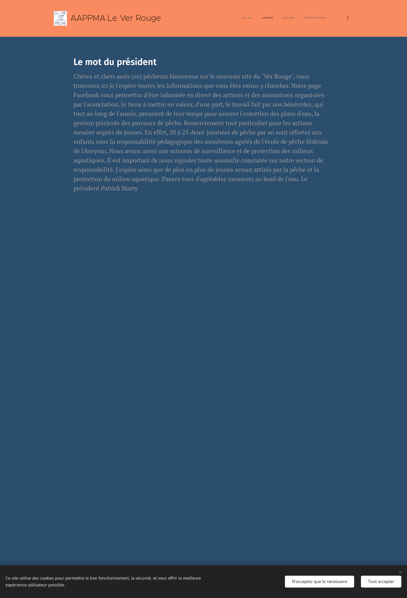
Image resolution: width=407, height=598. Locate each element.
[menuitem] (243, 18)
